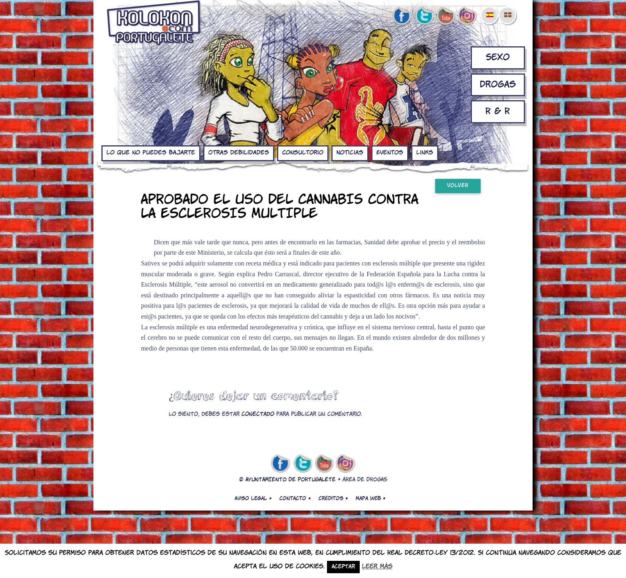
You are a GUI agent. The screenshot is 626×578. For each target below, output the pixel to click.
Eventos (389, 153)
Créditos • (333, 498)
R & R (497, 111)
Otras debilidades (238, 153)
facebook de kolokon (402, 16)
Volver (458, 185)
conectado (258, 414)
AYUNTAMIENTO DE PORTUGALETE (291, 480)
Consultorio (302, 153)
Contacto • (295, 498)
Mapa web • (370, 498)
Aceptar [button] (343, 567)
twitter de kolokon (424, 16)
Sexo (498, 57)
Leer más (377, 567)
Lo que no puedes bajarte (151, 153)
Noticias (350, 153)
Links (424, 153)
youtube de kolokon (446, 16)
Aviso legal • (253, 498)
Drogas (498, 85)
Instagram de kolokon (467, 16)
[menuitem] (489, 10)
